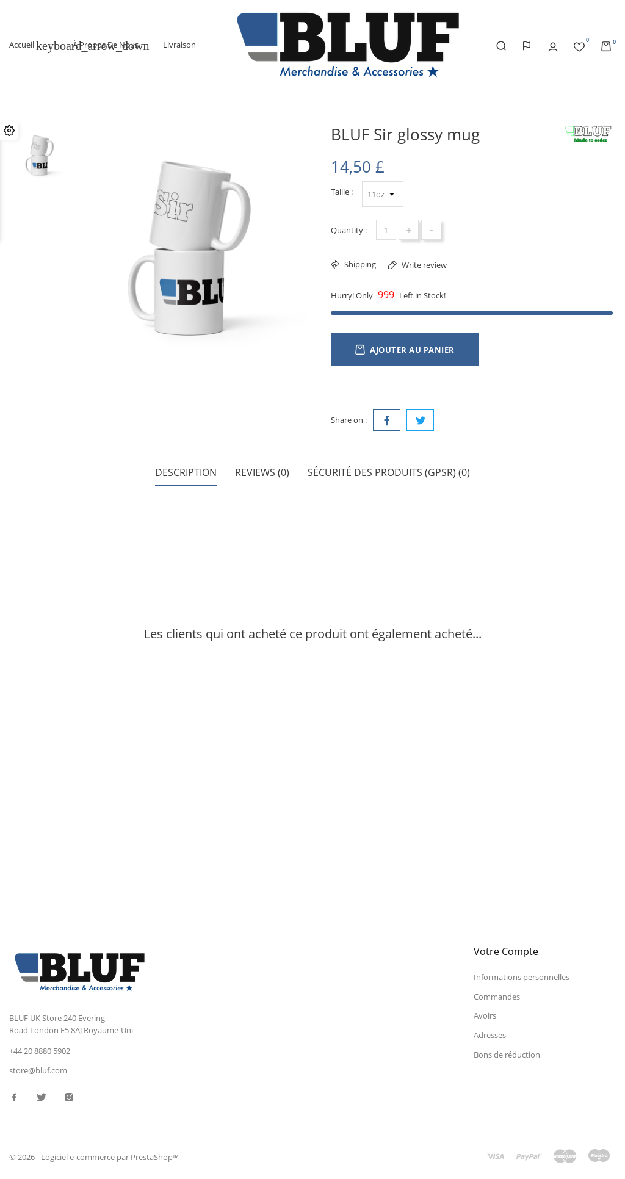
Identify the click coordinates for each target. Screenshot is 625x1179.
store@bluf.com (38, 1070)
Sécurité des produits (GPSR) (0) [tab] (389, 472)
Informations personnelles (521, 977)
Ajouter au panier (405, 349)
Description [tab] (186, 472)
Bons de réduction (507, 1054)
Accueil (28, 46)
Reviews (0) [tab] (262, 472)
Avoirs (485, 1015)
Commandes (497, 996)
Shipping (359, 264)
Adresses (490, 1034)
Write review (423, 264)
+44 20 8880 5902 (39, 1050)
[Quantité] (386, 230)
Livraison (179, 44)
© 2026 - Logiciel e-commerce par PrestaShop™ (94, 1157)
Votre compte (506, 951)
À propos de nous (106, 44)
